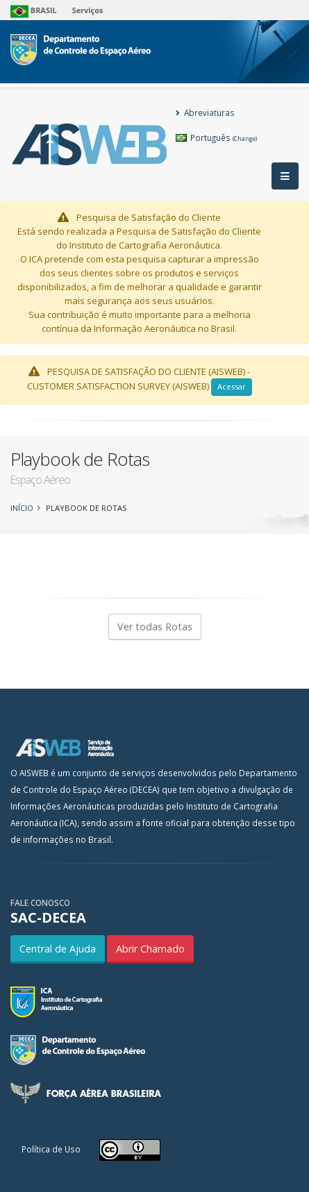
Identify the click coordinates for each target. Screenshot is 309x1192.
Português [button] (216, 137)
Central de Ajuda (57, 948)
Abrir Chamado (150, 948)
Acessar (231, 386)
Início (21, 508)
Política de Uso (51, 1149)
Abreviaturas (205, 112)
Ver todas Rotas (154, 626)
